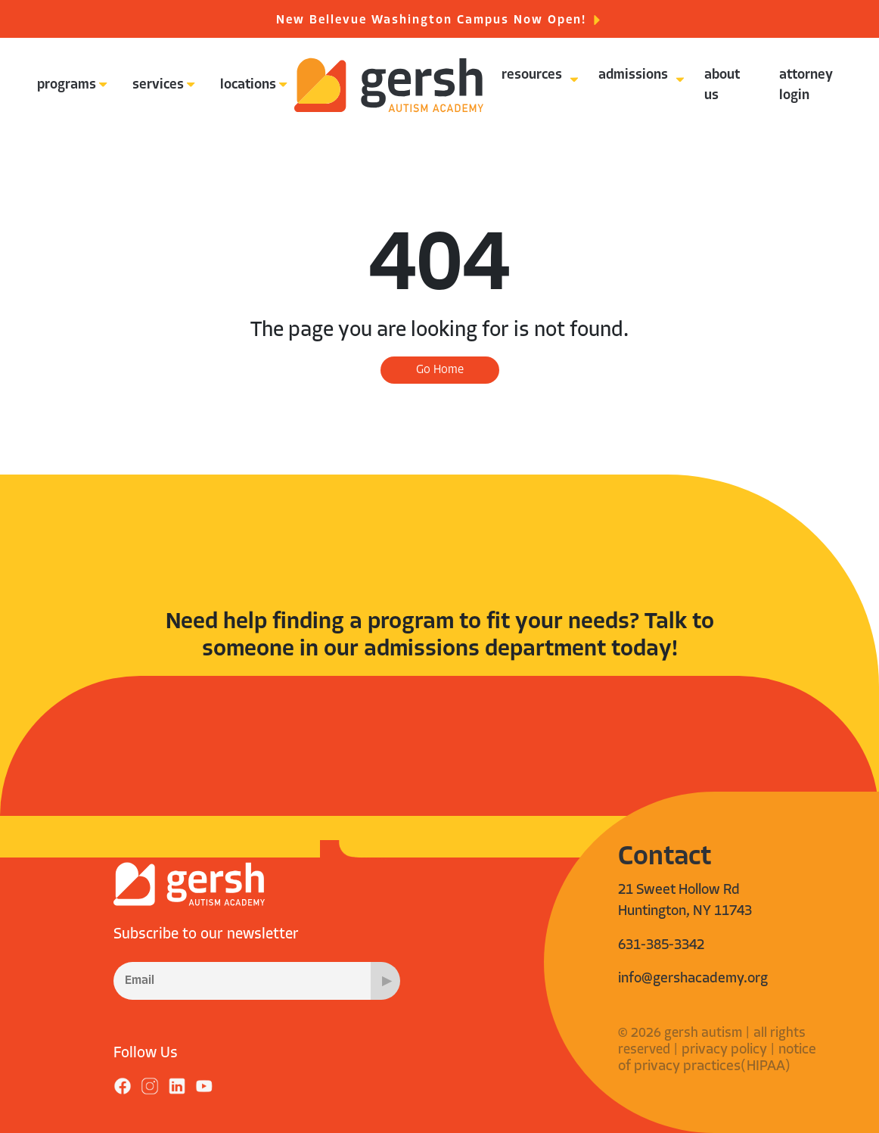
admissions (633, 75)
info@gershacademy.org (693, 979)
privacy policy (724, 1050)
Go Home (440, 370)
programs (66, 85)
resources (532, 75)
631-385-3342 (661, 945)
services (158, 85)
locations (248, 85)
